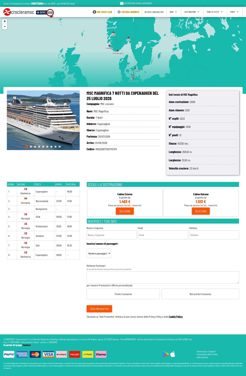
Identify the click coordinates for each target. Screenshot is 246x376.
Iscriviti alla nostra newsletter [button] (136, 3)
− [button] (5, 26)
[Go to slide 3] (35, 147)
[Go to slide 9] (60, 147)
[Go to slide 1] (26, 146)
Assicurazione (202, 357)
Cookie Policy (176, 316)
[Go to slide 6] (47, 147)
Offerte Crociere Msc (154, 12)
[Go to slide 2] (31, 147)
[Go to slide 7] (51, 147)
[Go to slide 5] (43, 147)
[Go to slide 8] (55, 147)
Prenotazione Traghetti (206, 351)
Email (163, 232)
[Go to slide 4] (39, 147)
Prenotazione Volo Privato (207, 354)
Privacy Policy (155, 316)
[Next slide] (75, 120)
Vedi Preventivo (99, 309)
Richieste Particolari (163, 291)
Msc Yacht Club (102, 12)
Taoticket (26, 345)
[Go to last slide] (11, 120)
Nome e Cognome (112, 232)
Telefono (214, 232)
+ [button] (5, 21)
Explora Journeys (128, 12)
